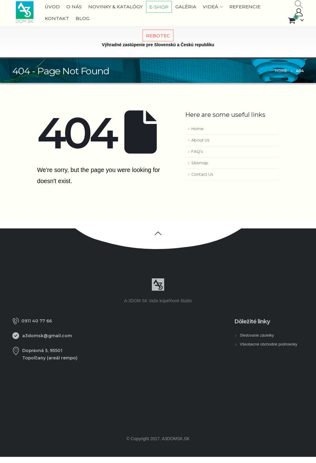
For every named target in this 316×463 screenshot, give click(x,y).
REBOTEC (158, 36)
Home (197, 128)
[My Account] (299, 12)
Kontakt (57, 18)
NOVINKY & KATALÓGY (115, 7)
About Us (200, 140)
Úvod (52, 7)
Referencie (244, 7)
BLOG (82, 18)
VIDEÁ (210, 7)
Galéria (185, 7)
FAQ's (197, 151)
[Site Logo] (24, 12)
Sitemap (199, 163)
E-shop (158, 7)
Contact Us (202, 174)
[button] (299, 4)
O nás (74, 7)
